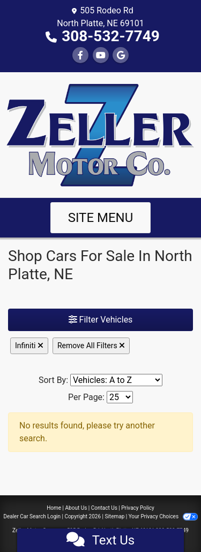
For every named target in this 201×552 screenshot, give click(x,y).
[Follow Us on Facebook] (80, 55)
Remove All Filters (91, 345)
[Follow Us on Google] (121, 55)
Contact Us (104, 508)
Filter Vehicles (101, 320)
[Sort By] (116, 380)
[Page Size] (120, 397)
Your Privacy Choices (163, 516)
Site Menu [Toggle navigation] (100, 217)
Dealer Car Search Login (32, 516)
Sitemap (114, 516)
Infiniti (29, 345)
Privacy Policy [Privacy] (137, 508)
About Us (76, 508)
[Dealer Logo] (100, 134)
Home (54, 508)
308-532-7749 (111, 36)
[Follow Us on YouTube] (101, 55)
